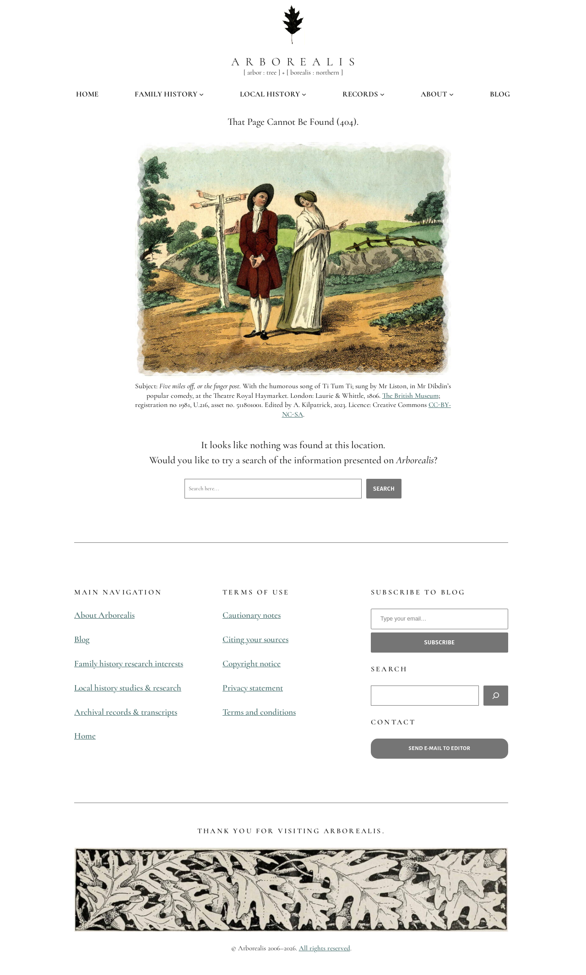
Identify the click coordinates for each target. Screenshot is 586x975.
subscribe (439, 642)
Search (384, 488)
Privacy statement (252, 687)
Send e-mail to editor (440, 748)
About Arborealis (104, 615)
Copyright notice (251, 663)
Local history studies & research (127, 687)
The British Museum (410, 395)
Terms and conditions (259, 712)
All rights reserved (324, 948)
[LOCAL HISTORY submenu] (304, 94)
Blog (82, 639)
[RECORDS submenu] (382, 94)
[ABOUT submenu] (451, 94)
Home (85, 735)
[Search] (495, 696)
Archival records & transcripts (125, 712)
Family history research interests (128, 663)
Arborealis (295, 61)
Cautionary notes (251, 615)
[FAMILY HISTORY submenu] (201, 94)
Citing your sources (255, 639)
